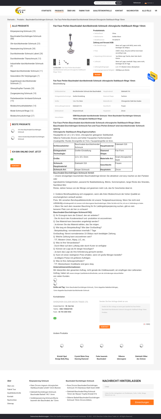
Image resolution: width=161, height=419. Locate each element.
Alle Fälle (146, 11)
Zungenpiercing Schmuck (21, 93)
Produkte (59, 11)
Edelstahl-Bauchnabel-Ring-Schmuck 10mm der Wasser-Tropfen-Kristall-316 (82, 393)
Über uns (71, 11)
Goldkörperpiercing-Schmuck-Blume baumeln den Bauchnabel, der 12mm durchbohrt (44, 399)
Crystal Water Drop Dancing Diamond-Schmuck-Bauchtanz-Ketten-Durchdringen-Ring (82, 357)
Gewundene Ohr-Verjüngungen (23, 76)
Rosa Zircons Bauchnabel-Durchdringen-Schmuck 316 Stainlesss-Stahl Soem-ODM (83, 386)
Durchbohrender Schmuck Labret (24, 53)
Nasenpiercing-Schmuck (20, 48)
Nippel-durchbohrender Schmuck (24, 71)
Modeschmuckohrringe (20, 116)
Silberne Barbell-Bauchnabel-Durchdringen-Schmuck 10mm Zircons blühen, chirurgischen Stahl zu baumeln (83, 399)
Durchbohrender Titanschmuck (23, 58)
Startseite (46, 11)
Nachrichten (132, 11)
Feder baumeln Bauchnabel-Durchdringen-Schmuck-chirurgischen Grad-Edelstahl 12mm (101, 357)
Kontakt (119, 11)
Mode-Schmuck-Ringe (19, 111)
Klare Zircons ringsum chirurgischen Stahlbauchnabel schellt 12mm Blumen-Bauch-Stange (45, 387)
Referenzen (137, 3)
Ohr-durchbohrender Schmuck (23, 43)
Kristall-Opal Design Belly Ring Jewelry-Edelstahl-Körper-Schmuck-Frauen (62, 357)
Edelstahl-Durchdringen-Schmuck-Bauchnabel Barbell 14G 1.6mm (43, 393)
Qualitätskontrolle (102, 11)
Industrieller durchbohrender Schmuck (26, 63)
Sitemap (10, 404)
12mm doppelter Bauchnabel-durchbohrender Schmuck (71, 290)
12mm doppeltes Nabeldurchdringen (106, 287)
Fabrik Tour (84, 11)
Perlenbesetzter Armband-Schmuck (25, 98)
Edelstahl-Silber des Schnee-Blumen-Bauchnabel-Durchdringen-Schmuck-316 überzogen (141, 357)
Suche (118, 3)
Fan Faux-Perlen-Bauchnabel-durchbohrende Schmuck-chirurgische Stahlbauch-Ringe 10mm (69, 70)
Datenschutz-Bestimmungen (39, 416)
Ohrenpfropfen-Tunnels (20, 88)
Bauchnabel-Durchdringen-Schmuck (39, 20)
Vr (156, 11)
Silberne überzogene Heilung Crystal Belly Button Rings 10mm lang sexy (122, 357)
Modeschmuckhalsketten (21, 106)
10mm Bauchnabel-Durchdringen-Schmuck (79, 287)
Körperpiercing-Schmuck (21, 31)
